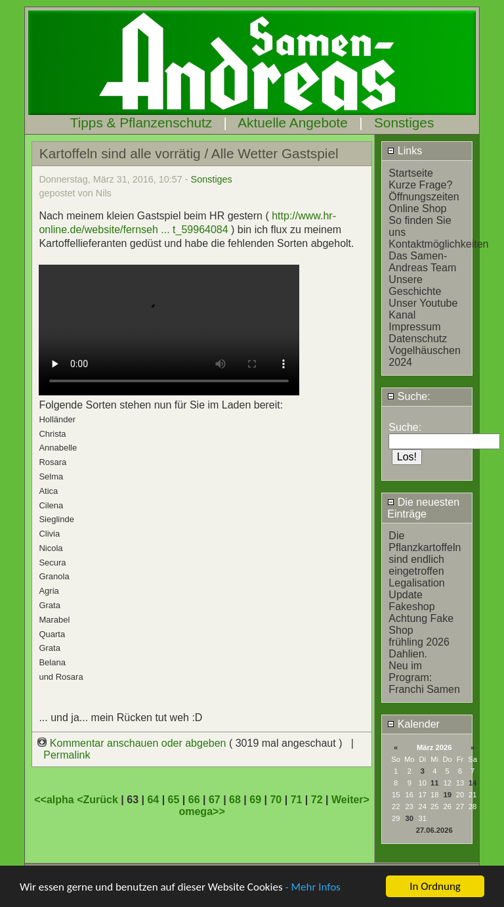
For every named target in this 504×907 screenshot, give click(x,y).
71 (297, 799)
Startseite (410, 173)
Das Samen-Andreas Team (422, 261)
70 (276, 799)
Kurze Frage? (420, 184)
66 (194, 799)
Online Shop (417, 208)
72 (317, 799)
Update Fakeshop (411, 600)
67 (214, 799)
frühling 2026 (419, 642)
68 (235, 799)
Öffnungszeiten (423, 196)
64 (153, 799)
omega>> (201, 811)
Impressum (414, 326)
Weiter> (350, 799)
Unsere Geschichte (414, 285)
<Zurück (99, 799)
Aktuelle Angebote (293, 122)
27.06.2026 (434, 830)
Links (404, 150)
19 (447, 795)
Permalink (66, 755)
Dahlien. (407, 653)
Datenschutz (417, 338)
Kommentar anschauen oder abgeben (133, 743)
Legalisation (416, 582)
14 (472, 783)
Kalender (413, 724)
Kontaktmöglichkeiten (438, 244)
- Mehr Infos (312, 888)
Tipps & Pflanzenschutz (141, 122)
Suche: (408, 396)
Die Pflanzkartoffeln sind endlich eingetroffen (424, 553)
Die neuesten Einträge (423, 508)
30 (409, 818)
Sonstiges (404, 122)
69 (255, 799)
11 (434, 783)
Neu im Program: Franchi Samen (424, 677)
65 (174, 799)
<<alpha (55, 799)
